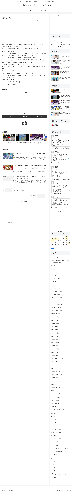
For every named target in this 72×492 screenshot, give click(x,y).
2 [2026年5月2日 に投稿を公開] (66, 236)
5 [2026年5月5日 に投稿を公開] (55, 238)
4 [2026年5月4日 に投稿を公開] (52, 238)
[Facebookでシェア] (24, 116)
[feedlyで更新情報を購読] (23, 123)
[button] (44, 139)
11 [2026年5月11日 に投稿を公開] (52, 240)
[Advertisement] (24, 32)
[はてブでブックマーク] (39, 116)
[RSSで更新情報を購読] (26, 123)
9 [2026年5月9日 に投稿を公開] (66, 238)
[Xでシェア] (9, 116)
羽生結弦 (4, 89)
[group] (9, 140)
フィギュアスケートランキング (58, 126)
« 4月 (52, 248)
